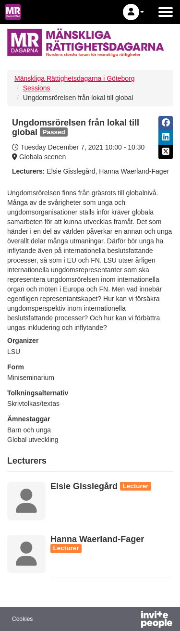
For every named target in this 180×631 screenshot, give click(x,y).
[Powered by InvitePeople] (131, 620)
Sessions (36, 88)
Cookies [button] (22, 619)
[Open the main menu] (165, 12)
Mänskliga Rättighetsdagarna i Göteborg (74, 78)
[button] (133, 12)
